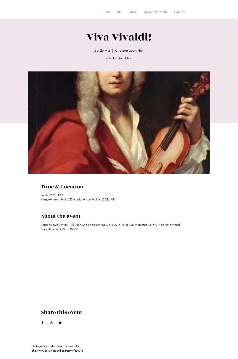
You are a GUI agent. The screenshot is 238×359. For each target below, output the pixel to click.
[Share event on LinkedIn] (60, 322)
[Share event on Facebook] (42, 322)
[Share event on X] (51, 322)
